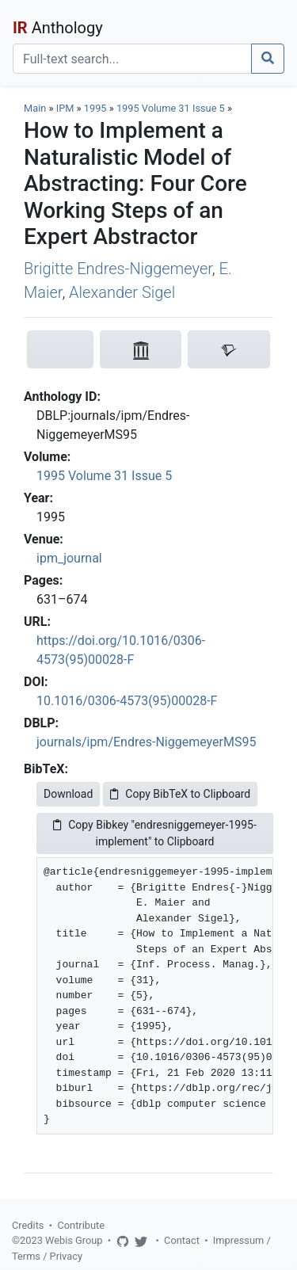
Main (35, 108)
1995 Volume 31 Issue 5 (171, 108)
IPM (65, 108)
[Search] (132, 59)
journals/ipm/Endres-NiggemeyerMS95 (146, 741)
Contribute (81, 1225)
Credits (28, 1225)
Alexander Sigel (122, 292)
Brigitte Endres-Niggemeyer (118, 268)
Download (68, 794)
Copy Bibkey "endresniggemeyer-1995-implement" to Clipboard (155, 833)
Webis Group (74, 1240)
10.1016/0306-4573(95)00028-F (126, 700)
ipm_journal (69, 558)
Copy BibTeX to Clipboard (180, 794)
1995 (95, 108)
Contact (182, 1240)
